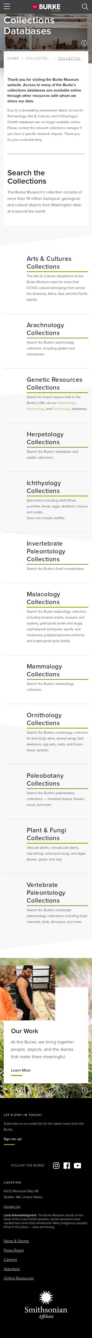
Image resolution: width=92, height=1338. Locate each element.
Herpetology (66, 403)
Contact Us (12, 1207)
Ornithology (62, 409)
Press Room (14, 1250)
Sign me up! (13, 1139)
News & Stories (16, 1241)
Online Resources (19, 1278)
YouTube (77, 1165)
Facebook (66, 1165)
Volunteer (12, 1268)
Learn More (21, 1070)
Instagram (56, 1165)
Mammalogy (36, 409)
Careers (10, 1259)
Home (13, 58)
